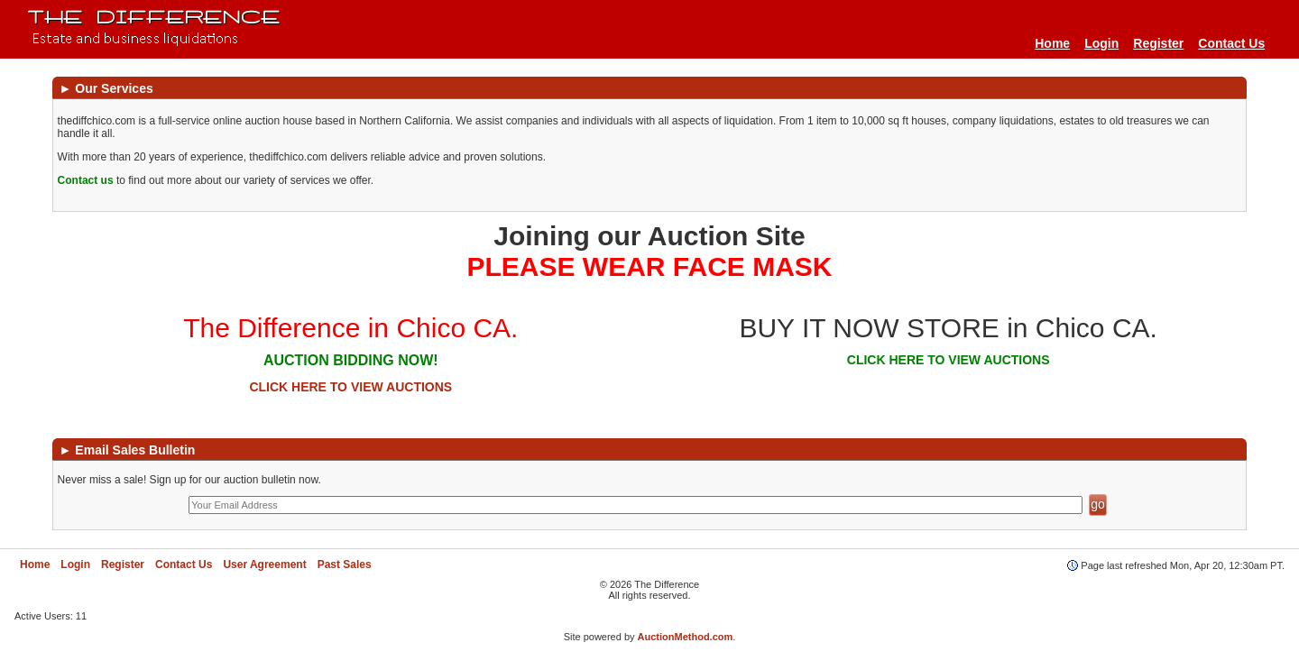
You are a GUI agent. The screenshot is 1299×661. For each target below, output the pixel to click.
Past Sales (345, 564)
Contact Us (1231, 43)
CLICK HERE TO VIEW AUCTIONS (350, 387)
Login (1101, 43)
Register (1158, 43)
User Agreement (264, 564)
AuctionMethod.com (685, 636)
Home (1052, 43)
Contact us (86, 180)
